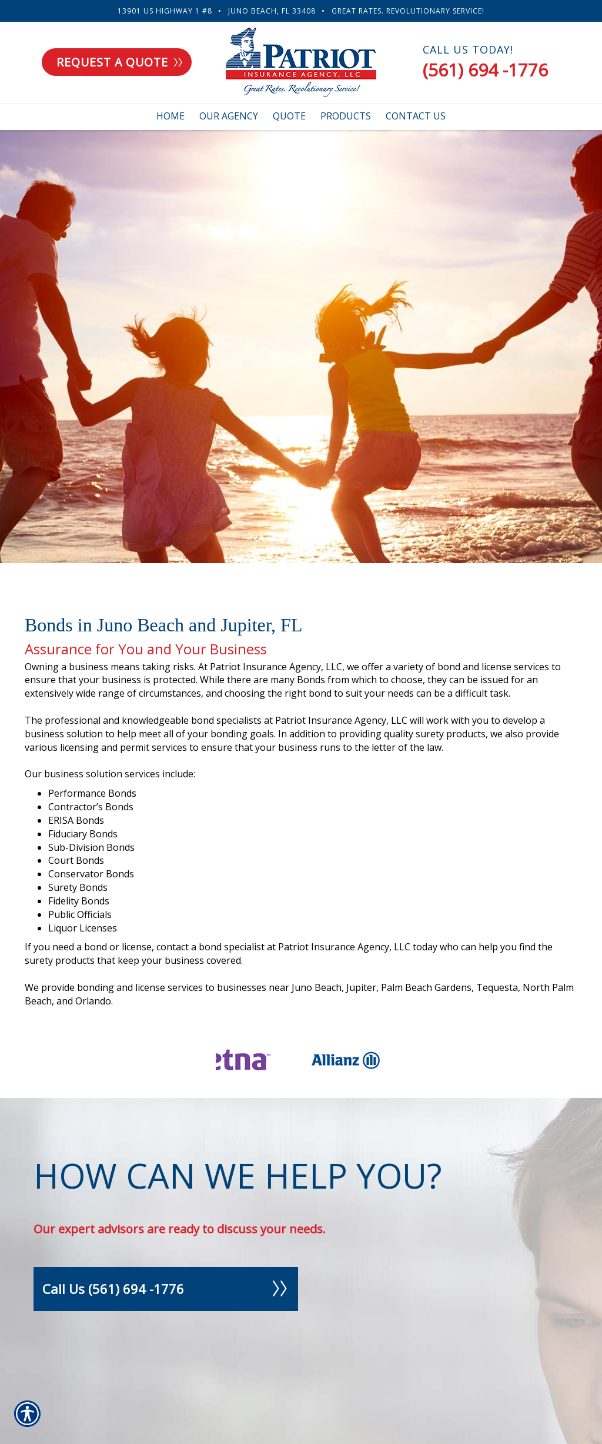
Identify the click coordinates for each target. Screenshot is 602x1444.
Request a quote (119, 62)
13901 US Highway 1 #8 (165, 11)
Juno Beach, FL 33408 (272, 11)
